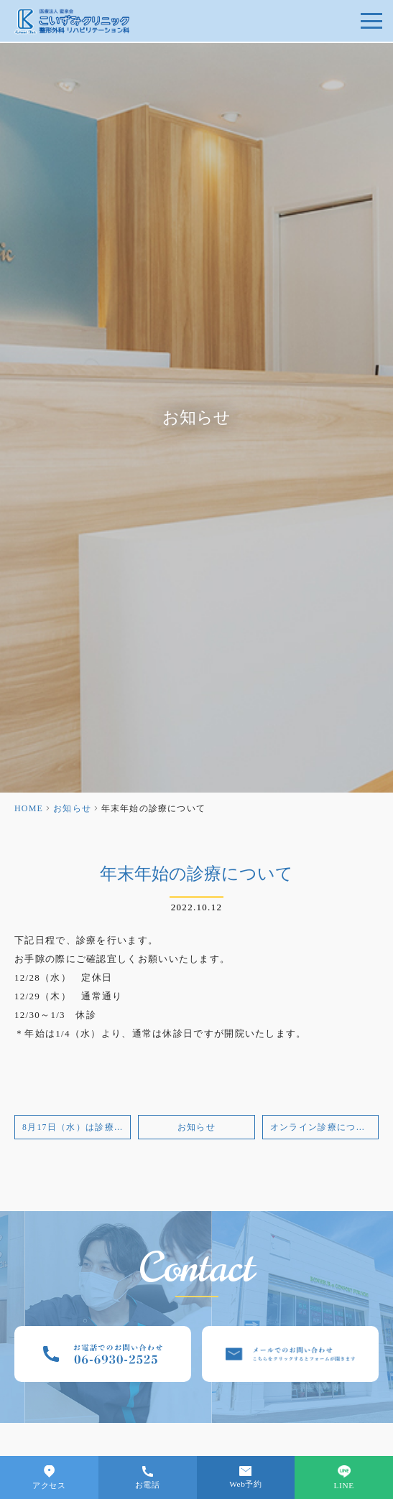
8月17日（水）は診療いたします (76, 1127)
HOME (28, 808)
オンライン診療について (322, 1127)
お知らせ (72, 808)
